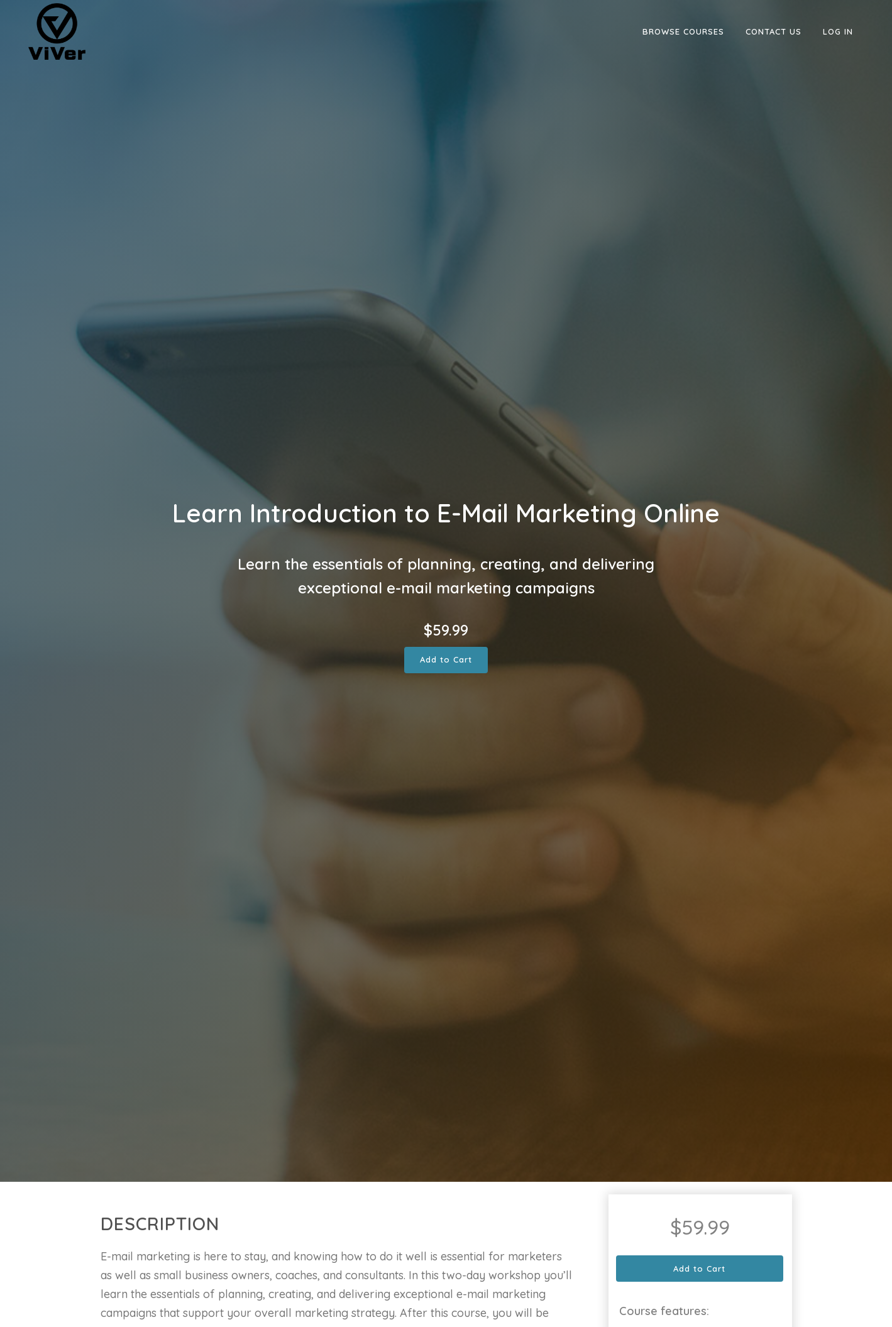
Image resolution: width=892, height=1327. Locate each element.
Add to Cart (446, 659)
